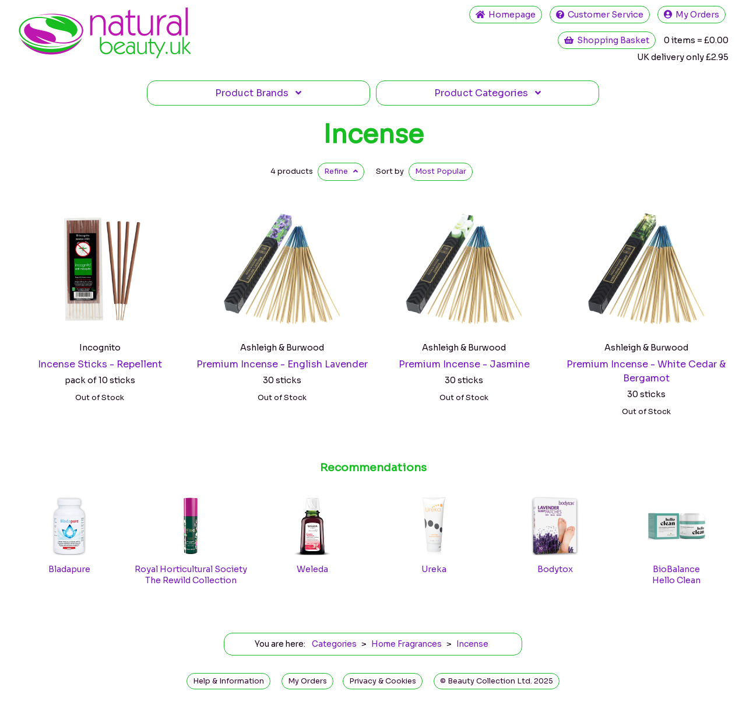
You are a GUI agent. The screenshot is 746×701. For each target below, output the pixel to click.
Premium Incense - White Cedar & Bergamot (646, 371)
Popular (440, 171)
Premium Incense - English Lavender (282, 364)
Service (599, 14)
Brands (258, 93)
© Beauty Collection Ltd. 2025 (496, 681)
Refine (341, 171)
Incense (373, 134)
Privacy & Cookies (382, 681)
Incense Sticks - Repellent (100, 364)
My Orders (691, 14)
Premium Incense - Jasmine (464, 364)
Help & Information (228, 681)
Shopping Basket (606, 40)
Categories (487, 93)
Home (506, 14)
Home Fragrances (406, 644)
